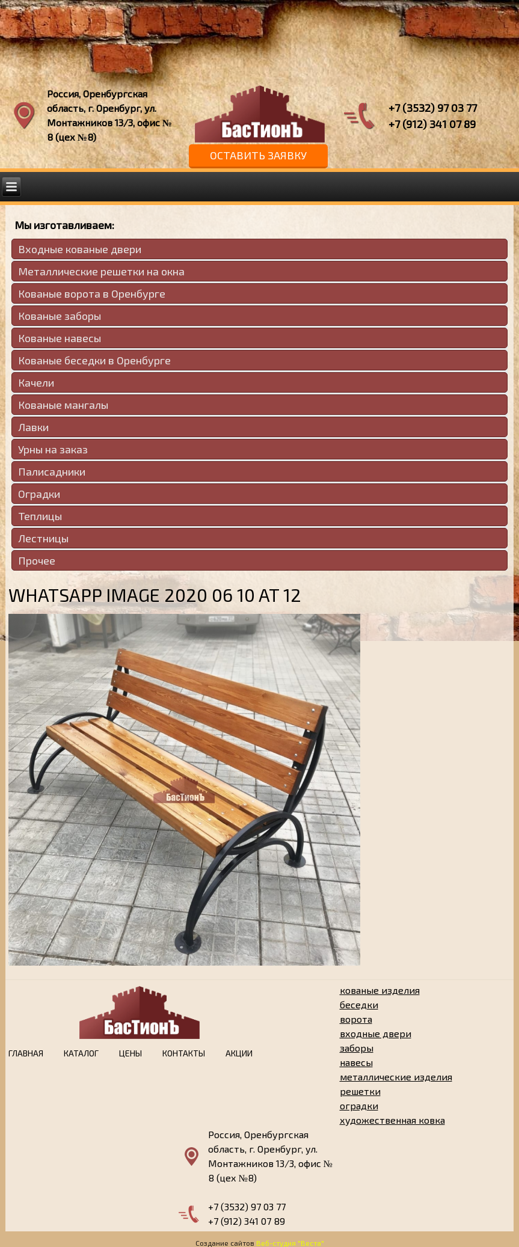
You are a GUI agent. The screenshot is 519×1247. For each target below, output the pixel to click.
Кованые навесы (59, 338)
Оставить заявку (258, 155)
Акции (239, 1053)
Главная (25, 1053)
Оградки (39, 493)
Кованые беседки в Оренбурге (94, 360)
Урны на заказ (53, 449)
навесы (356, 1062)
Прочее (36, 560)
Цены (130, 1053)
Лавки (33, 427)
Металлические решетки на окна (101, 271)
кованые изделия (380, 990)
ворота (356, 1019)
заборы (356, 1047)
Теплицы (40, 515)
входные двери (375, 1033)
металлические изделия (396, 1076)
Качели (36, 382)
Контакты (183, 1053)
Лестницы (43, 538)
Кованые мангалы (63, 404)
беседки (359, 1004)
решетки (360, 1091)
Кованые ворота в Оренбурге (91, 293)
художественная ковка (392, 1120)
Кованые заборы (59, 315)
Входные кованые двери (79, 249)
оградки (359, 1105)
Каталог (81, 1053)
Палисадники (51, 471)
